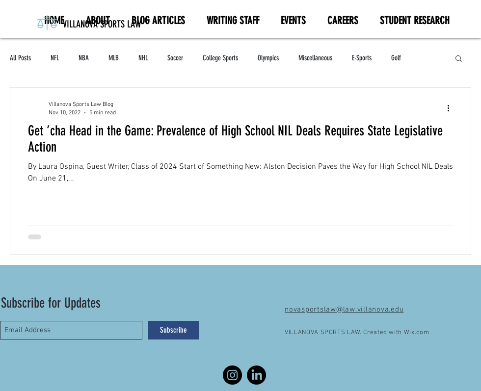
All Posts (20, 57)
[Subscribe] (173, 330)
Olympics (268, 57)
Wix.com (416, 333)
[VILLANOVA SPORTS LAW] (138, 24)
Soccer (175, 57)
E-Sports (362, 57)
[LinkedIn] (256, 375)
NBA (84, 57)
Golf (396, 57)
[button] (458, 59)
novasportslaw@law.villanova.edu (344, 309)
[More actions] (451, 108)
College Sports (220, 57)
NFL (55, 57)
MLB (113, 57)
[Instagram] (232, 375)
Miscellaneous (315, 57)
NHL (143, 57)
